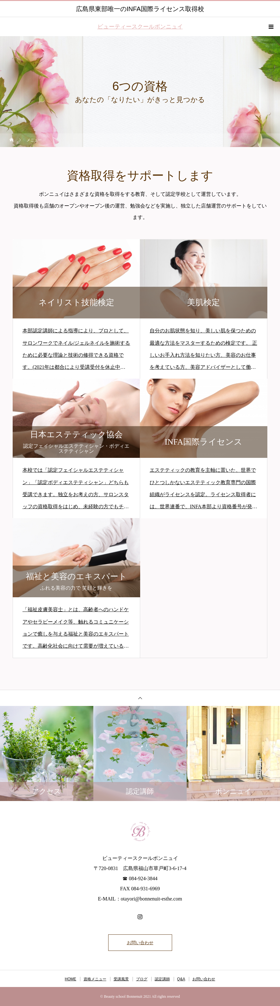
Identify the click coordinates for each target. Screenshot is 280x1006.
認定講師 (162, 979)
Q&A (181, 979)
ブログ (141, 979)
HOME (70, 979)
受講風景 (121, 979)
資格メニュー (95, 979)
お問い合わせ (140, 942)
